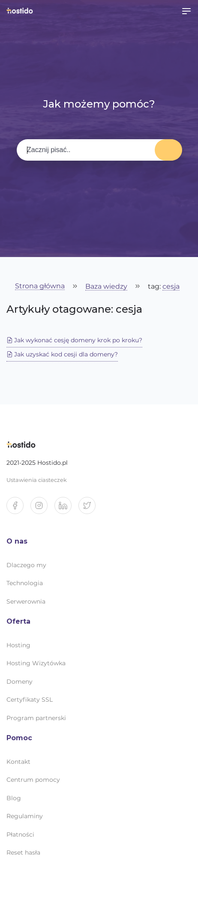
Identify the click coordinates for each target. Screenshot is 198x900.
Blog (13, 798)
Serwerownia (25, 601)
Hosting (18, 645)
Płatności (20, 834)
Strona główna (40, 286)
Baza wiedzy (106, 286)
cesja (171, 286)
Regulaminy (24, 816)
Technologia (24, 583)
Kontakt (18, 761)
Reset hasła (23, 852)
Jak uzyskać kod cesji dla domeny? (62, 354)
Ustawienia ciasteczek (36, 480)
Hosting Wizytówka (36, 663)
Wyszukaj (168, 150)
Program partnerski (36, 718)
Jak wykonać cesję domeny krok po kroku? (74, 340)
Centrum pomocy (33, 779)
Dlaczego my (26, 565)
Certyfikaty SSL (29, 699)
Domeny (19, 681)
